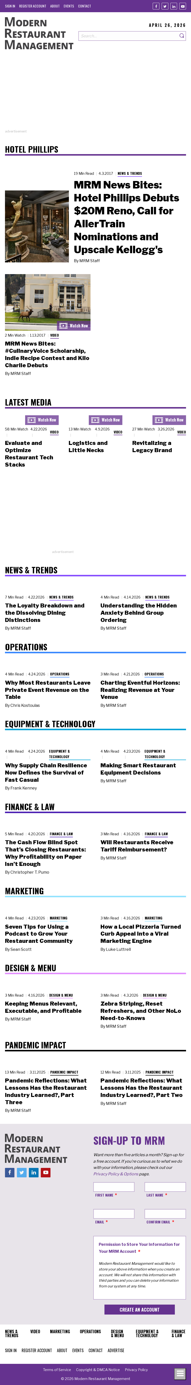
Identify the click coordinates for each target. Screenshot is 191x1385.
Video (54, 335)
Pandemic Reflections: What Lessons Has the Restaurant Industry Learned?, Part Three (46, 1091)
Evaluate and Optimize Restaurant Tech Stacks (29, 453)
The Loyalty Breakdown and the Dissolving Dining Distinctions (45, 612)
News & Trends (130, 173)
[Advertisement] (95, 94)
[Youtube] (182, 6)
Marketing (58, 917)
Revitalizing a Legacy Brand (152, 446)
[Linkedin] (173, 6)
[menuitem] (10, 5)
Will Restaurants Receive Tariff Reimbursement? (136, 846)
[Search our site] (128, 36)
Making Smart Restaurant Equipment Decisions (138, 769)
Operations (59, 673)
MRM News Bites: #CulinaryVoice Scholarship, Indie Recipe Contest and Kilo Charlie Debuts (47, 354)
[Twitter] (165, 6)
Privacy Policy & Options (115, 1174)
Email (99, 1221)
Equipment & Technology (59, 753)
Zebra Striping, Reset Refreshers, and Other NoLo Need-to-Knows (140, 1011)
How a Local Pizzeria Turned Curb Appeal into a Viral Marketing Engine (140, 934)
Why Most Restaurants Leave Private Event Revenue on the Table (48, 690)
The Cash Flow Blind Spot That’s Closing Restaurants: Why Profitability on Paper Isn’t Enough (45, 853)
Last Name (154, 1195)
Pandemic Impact (64, 1072)
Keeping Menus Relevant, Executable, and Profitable (43, 1007)
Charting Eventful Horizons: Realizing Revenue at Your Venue (140, 690)
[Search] (182, 36)
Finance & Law (61, 833)
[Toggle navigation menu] (180, 1374)
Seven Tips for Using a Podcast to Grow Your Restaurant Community (39, 934)
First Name (104, 1195)
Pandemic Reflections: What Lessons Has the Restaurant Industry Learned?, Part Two (141, 1087)
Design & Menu (61, 995)
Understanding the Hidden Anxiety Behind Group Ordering (138, 612)
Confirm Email (158, 1221)
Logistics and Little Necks (88, 446)
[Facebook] (156, 6)
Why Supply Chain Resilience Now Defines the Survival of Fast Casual (46, 772)
